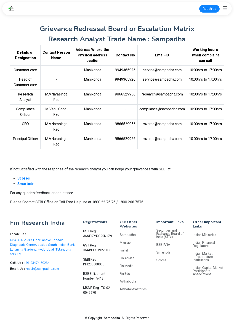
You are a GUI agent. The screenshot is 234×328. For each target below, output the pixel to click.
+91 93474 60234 (37, 263)
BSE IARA (163, 244)
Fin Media (126, 265)
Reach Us (209, 9)
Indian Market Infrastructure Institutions (203, 257)
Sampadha (128, 234)
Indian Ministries (204, 234)
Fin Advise (127, 258)
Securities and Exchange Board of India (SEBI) (170, 233)
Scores (161, 260)
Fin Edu (125, 273)
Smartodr (163, 252)
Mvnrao (125, 242)
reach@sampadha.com (42, 269)
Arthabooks (128, 281)
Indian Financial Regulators (204, 244)
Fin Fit (124, 250)
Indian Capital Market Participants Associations (208, 271)
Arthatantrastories (133, 289)
